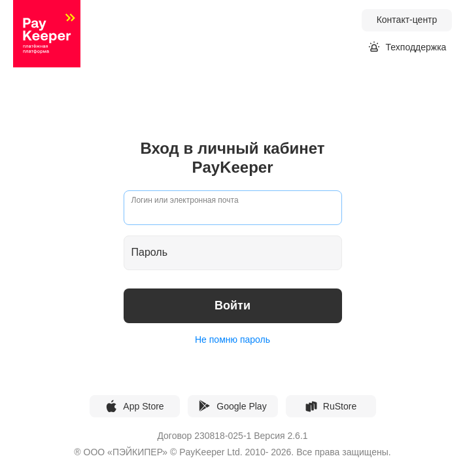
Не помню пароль (232, 339)
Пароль (149, 252)
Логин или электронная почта (185, 200)
